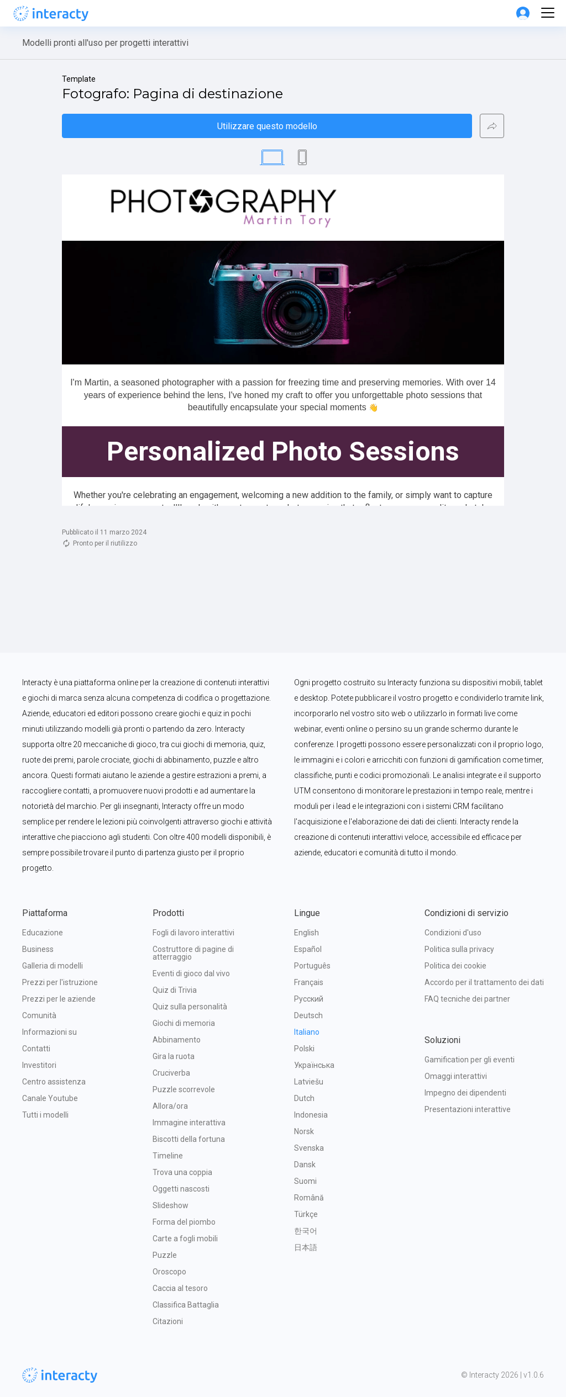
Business (38, 949)
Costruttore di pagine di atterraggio (194, 953)
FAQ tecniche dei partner (467, 998)
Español (308, 949)
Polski (304, 1048)
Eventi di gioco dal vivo (191, 973)
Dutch (304, 1098)
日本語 (305, 1247)
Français (308, 982)
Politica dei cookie (455, 965)
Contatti (36, 1048)
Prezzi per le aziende (59, 998)
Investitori (39, 1065)
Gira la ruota (174, 1056)
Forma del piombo (184, 1222)
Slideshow (170, 1205)
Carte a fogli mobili (185, 1238)
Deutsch (308, 1015)
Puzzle (165, 1255)
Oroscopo (169, 1271)
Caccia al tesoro (180, 1288)
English (306, 932)
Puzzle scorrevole (184, 1089)
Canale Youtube (50, 1098)
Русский (308, 998)
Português (312, 965)
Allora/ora (170, 1106)
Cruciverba (171, 1072)
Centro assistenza (54, 1081)
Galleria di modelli (52, 965)
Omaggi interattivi (455, 1076)
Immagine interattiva (189, 1122)
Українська (314, 1065)
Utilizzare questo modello (267, 126)
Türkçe (306, 1214)
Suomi (305, 1181)
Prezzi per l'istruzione (60, 982)
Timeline (168, 1155)
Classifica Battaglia (186, 1304)
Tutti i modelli (45, 1114)
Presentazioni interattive (467, 1109)
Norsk (304, 1131)
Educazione (42, 932)
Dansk (305, 1164)
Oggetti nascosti (181, 1188)
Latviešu (308, 1081)
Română (309, 1197)
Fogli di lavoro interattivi (193, 932)
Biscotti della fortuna (189, 1139)
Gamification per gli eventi (469, 1059)
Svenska (309, 1148)
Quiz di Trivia (175, 990)
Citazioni (168, 1321)
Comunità (39, 1015)
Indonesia (311, 1114)
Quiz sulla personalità (190, 1006)
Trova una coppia (182, 1172)
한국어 (305, 1230)
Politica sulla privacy (459, 949)
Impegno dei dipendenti (465, 1092)
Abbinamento (177, 1039)
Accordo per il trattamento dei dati (484, 982)
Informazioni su (49, 1032)
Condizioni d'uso (452, 932)
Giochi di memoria (184, 1023)
